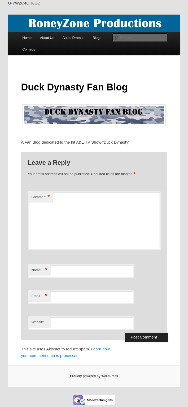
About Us (47, 38)
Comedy (29, 49)
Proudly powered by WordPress (94, 376)
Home (27, 38)
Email (39, 296)
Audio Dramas (73, 38)
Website (38, 322)
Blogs (97, 38)
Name (39, 270)
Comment (41, 197)
